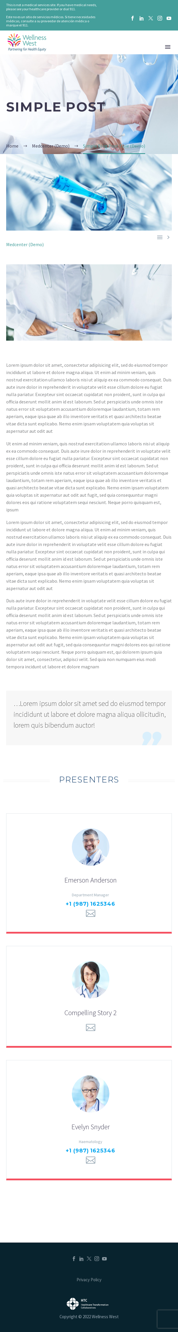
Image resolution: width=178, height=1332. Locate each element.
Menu (167, 47)
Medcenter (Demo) (25, 244)
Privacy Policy (89, 1280)
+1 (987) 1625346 (90, 904)
